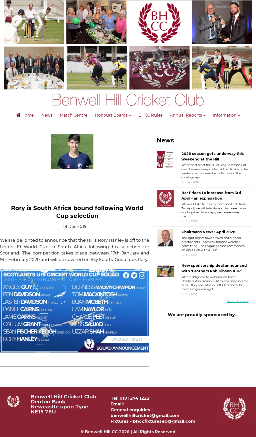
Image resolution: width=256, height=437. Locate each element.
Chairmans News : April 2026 (209, 232)
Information (226, 115)
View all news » (237, 301)
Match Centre (74, 115)
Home (25, 115)
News (46, 115)
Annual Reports (187, 115)
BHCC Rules (150, 115)
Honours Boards (113, 115)
